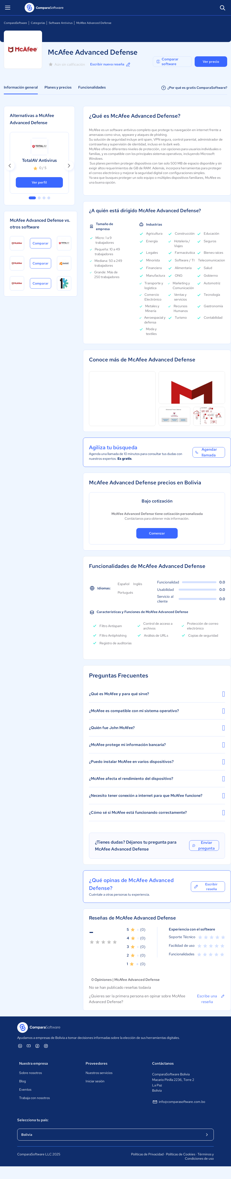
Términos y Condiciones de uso (199, 1156)
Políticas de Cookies (180, 1154)
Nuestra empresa (33, 1063)
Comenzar (157, 533)
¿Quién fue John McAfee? (157, 728)
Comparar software (167, 61)
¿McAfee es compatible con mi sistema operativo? (157, 711)
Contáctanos (163, 1063)
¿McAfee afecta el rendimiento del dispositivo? (157, 778)
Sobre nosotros (30, 1073)
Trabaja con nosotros (34, 1098)
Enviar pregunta (203, 845)
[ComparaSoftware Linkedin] (20, 1046)
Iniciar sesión (95, 1081)
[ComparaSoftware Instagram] (46, 1046)
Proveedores (96, 1063)
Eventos (25, 1089)
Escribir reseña (205, 886)
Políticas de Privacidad (147, 1154)
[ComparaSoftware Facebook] (37, 1046)
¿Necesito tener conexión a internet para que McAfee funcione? (157, 795)
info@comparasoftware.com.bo (178, 1102)
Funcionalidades (92, 87)
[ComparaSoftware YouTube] (29, 1046)
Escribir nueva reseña (110, 64)
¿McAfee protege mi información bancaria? (157, 745)
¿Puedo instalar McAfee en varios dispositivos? (157, 762)
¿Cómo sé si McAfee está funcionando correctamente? (157, 812)
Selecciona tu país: (33, 1120)
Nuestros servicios (99, 1073)
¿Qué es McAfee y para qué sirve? (157, 694)
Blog (22, 1081)
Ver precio (211, 61)
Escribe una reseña (211, 998)
